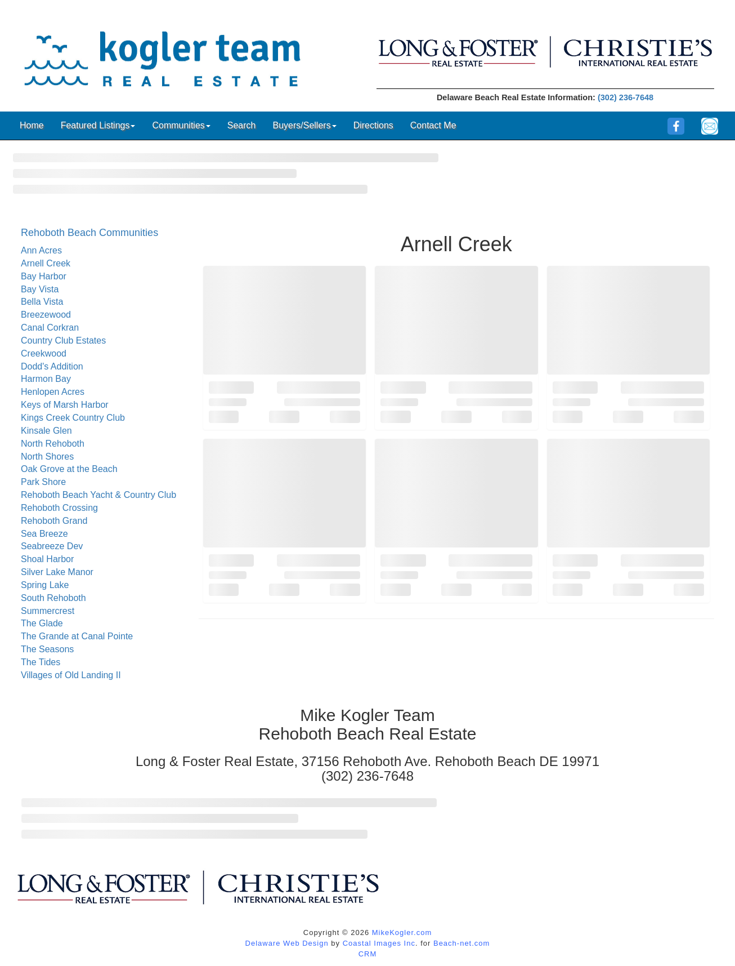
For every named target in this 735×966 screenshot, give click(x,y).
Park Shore (43, 482)
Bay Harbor (43, 276)
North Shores (47, 456)
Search (241, 125)
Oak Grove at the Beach (69, 469)
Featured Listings (98, 125)
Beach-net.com (461, 943)
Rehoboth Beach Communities (89, 232)
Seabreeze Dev (52, 546)
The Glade (42, 623)
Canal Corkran (50, 327)
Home (32, 125)
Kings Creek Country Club (73, 417)
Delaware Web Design (287, 943)
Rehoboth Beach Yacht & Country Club (98, 495)
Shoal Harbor (47, 559)
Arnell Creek (45, 263)
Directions (373, 125)
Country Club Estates (63, 340)
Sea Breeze (44, 533)
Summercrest (47, 611)
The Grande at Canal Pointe (77, 636)
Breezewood (46, 314)
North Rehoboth (52, 443)
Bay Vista (40, 289)
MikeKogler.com (402, 932)
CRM (367, 954)
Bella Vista (42, 301)
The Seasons (47, 649)
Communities (181, 125)
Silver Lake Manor (57, 572)
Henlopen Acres (52, 392)
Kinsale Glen (46, 430)
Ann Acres (41, 250)
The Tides (40, 662)
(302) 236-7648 (625, 97)
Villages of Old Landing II (71, 675)
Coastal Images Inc (379, 943)
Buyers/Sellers (304, 125)
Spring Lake (45, 585)
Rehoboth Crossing (59, 508)
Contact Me (433, 125)
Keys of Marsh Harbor (65, 404)
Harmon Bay (46, 379)
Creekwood (43, 353)
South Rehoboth (53, 598)
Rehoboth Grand (54, 521)
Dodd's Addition (52, 366)
